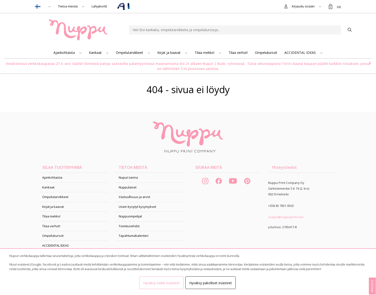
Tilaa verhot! (238, 52)
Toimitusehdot (129, 226)
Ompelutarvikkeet (130, 52)
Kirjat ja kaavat (169, 52)
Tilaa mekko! (205, 52)
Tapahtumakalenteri (133, 235)
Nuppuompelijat (130, 216)
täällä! (77, 63)
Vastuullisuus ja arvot (134, 197)
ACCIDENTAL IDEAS (300, 52)
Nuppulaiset (127, 187)
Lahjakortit (99, 6)
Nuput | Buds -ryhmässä (223, 63)
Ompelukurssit (266, 52)
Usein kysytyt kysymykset (137, 206)
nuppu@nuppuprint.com (286, 217)
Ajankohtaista (64, 52)
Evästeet (372, 286)
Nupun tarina (128, 177)
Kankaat (96, 52)
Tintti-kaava (293, 63)
